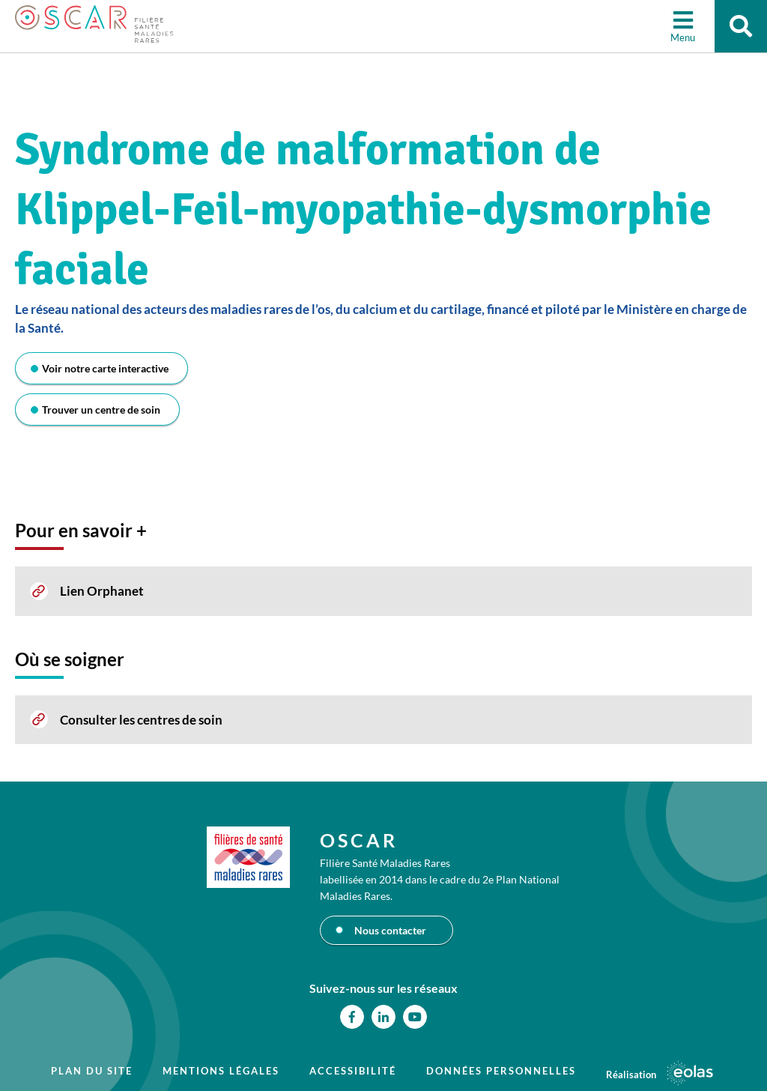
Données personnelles (501, 1071)
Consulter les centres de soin (141, 720)
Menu (682, 37)
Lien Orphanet (102, 591)
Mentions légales (221, 1071)
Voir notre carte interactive (105, 368)
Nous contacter (390, 930)
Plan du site (92, 1071)
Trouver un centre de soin (101, 409)
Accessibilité (352, 1071)
